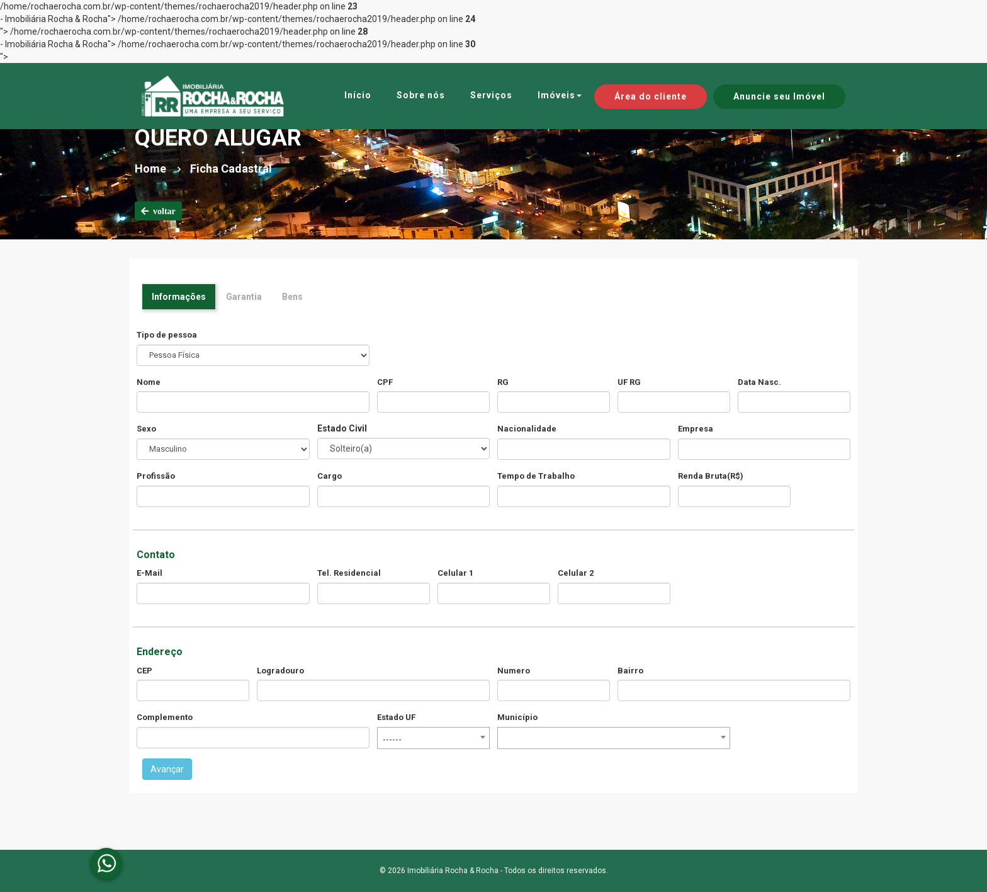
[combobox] (433, 738)
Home (150, 168)
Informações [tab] (179, 297)
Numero (513, 670)
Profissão (156, 476)
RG (503, 382)
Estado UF (396, 717)
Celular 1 (455, 573)
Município (517, 717)
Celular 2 (576, 573)
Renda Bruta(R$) (710, 476)
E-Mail (149, 573)
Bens (292, 297)
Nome (149, 382)
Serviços (491, 95)
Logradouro (280, 670)
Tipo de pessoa (167, 335)
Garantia (244, 297)
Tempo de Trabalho (536, 476)
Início (357, 95)
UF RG (629, 382)
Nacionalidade (526, 428)
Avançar (167, 769)
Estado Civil (342, 428)
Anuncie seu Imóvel (779, 96)
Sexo (146, 428)
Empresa (695, 428)
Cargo (329, 476)
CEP (144, 670)
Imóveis (560, 95)
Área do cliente (650, 96)
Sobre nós (421, 95)
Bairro (630, 670)
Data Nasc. (759, 382)
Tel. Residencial (349, 573)
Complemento (165, 717)
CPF (385, 382)
